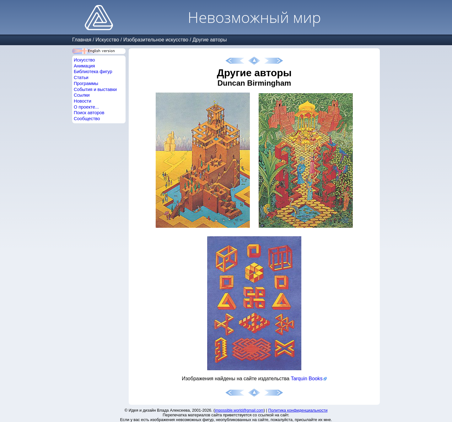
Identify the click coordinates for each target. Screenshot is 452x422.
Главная (81, 39)
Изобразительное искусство (155, 39)
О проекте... (86, 107)
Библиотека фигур (93, 71)
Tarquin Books (306, 378)
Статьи (81, 77)
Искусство (107, 39)
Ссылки (82, 95)
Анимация (84, 65)
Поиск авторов (89, 112)
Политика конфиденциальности (298, 410)
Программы (86, 83)
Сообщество (87, 118)
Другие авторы (209, 39)
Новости (82, 101)
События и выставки (95, 89)
